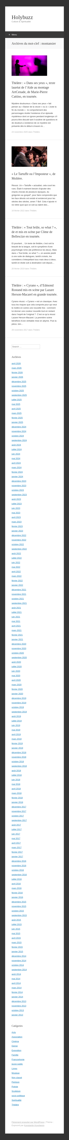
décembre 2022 (19, 535)
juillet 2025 (17, 399)
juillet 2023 (17, 503)
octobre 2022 (18, 544)
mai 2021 (16, 621)
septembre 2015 (19, 915)
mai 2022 (16, 567)
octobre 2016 (18, 870)
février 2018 (17, 798)
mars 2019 (16, 739)
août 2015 (16, 920)
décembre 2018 (19, 752)
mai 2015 (16, 933)
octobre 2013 (18, 1010)
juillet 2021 (17, 612)
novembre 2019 (19, 703)
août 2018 (16, 770)
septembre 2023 (19, 494)
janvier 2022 (17, 585)
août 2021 (16, 608)
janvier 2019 (17, 748)
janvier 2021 (17, 639)
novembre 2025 (19, 386)
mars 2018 (16, 793)
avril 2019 (16, 734)
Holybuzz (22, 17)
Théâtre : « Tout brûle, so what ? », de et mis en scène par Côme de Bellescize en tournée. (34, 232)
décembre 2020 (19, 644)
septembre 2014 (19, 969)
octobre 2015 (18, 911)
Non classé (17, 1077)
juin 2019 (16, 725)
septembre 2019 (19, 712)
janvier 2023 (17, 531)
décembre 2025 (19, 381)
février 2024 (17, 472)
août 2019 (16, 716)
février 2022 (17, 580)
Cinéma (15, 1041)
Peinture (15, 1082)
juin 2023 (16, 508)
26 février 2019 (18, 269)
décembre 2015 (19, 902)
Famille (15, 1055)
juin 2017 (16, 834)
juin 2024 (16, 454)
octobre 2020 (18, 653)
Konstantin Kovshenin (34, 1125)
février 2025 (17, 418)
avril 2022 (16, 571)
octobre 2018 (18, 761)
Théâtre (36, 132)
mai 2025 (16, 404)
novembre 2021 (19, 594)
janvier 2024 (17, 476)
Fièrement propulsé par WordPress (28, 1122)
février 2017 (17, 852)
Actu (14, 1032)
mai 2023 (16, 513)
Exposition (16, 1050)
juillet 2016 (17, 879)
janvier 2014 (17, 997)
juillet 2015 (17, 924)
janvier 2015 (17, 951)
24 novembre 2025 (20, 132)
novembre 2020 (19, 648)
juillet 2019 (17, 721)
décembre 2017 (19, 807)
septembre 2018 (19, 766)
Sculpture (16, 1091)
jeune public (17, 1064)
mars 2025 (16, 413)
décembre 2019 (19, 698)
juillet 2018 (17, 775)
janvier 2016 (17, 897)
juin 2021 (16, 617)
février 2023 (17, 526)
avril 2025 (16, 408)
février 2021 (17, 635)
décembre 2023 (19, 481)
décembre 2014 (19, 956)
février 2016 (17, 893)
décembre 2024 (19, 427)
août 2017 (16, 825)
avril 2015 (16, 938)
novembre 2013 (19, 1006)
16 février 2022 (18, 211)
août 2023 (16, 499)
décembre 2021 (19, 589)
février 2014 (17, 992)
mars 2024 (16, 467)
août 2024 (16, 445)
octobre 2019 (18, 707)
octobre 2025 (18, 390)
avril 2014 (16, 983)
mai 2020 (16, 675)
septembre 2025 (19, 395)
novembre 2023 (19, 485)
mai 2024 (16, 458)
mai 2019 (16, 730)
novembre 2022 (19, 540)
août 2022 (16, 553)
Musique (16, 1073)
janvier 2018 (17, 802)
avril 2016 (16, 883)
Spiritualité (16, 1100)
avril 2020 (16, 680)
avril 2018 (16, 788)
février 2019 (17, 743)
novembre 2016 (19, 865)
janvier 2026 (17, 377)
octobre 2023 (18, 490)
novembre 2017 (19, 811)
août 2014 (16, 974)
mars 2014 (16, 988)
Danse (15, 1046)
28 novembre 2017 (20, 330)
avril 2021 (16, 626)
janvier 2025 (17, 422)
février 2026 (17, 372)
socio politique (18, 1095)
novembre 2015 (19, 906)
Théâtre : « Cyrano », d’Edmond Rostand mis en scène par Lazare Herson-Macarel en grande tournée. (34, 290)
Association (17, 1037)
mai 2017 (16, 838)
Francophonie (18, 1059)
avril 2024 (16, 463)
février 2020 (17, 689)
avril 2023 (16, 517)
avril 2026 (16, 363)
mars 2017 (16, 847)
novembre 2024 (19, 431)
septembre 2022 (19, 549)
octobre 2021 (18, 598)
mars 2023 (16, 522)
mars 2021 (16, 630)
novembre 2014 (19, 960)
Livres (14, 1068)
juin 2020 (16, 671)
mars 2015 (16, 942)
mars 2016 (16, 888)
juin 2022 (16, 562)
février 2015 (17, 947)
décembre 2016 (19, 861)
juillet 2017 (17, 829)
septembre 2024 (19, 440)
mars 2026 (16, 368)
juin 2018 (16, 779)
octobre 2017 (18, 816)
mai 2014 (16, 978)
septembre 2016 (19, 874)
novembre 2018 (19, 757)
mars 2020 (16, 684)
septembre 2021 (19, 603)
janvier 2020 (17, 693)
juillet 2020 (17, 666)
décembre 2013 (19, 1001)
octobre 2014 (18, 965)
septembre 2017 (19, 820)
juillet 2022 (17, 558)
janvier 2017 (17, 856)
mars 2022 (16, 576)
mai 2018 (16, 784)
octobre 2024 (18, 436)
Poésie (15, 1086)
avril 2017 (16, 843)
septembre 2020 (19, 657)
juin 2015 (16, 929)
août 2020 (16, 662)
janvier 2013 (17, 1015)
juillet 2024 (17, 449)
